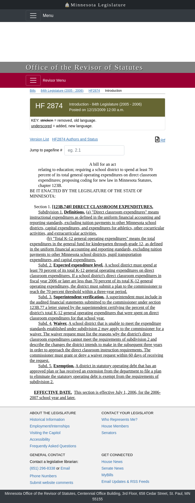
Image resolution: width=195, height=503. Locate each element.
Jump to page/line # (46, 150)
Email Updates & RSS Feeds (125, 481)
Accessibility (40, 439)
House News (111, 462)
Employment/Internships (50, 426)
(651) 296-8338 (42, 468)
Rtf (160, 140)
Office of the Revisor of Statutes (84, 67)
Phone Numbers (43, 476)
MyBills (107, 475)
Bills (33, 91)
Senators (108, 433)
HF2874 (94, 91)
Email (65, 468)
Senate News (112, 468)
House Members (115, 426)
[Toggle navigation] (33, 15)
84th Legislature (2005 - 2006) (62, 91)
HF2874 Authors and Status (75, 139)
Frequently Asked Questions (53, 446)
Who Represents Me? (119, 419)
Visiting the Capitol (45, 433)
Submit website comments (51, 482)
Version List (39, 139)
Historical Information (47, 419)
